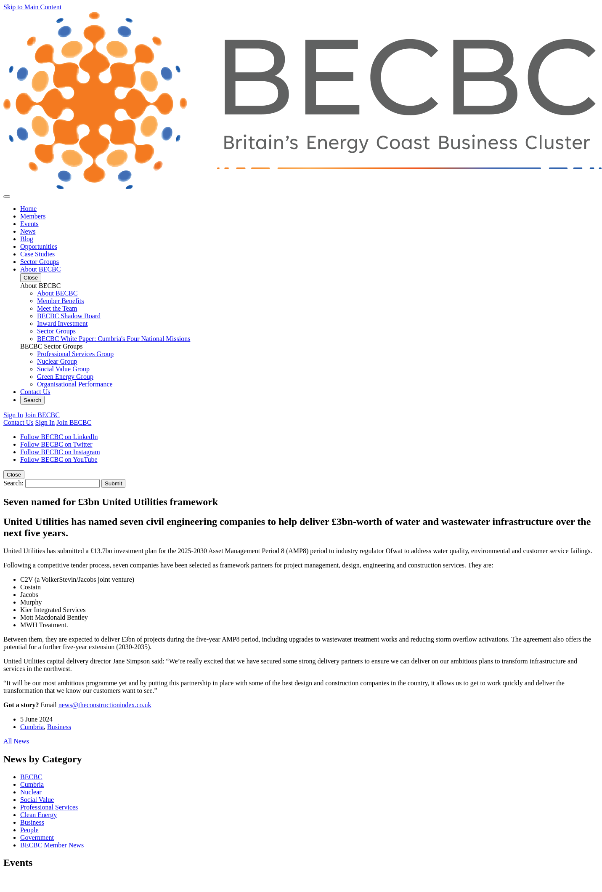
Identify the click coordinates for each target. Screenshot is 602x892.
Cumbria (32, 726)
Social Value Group (63, 369)
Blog (26, 238)
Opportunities (38, 246)
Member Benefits (60, 300)
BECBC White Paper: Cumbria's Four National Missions (113, 338)
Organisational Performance (75, 384)
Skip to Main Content (32, 7)
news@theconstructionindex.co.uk (104, 704)
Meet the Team (57, 308)
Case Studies (37, 254)
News (27, 231)
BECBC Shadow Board (69, 316)
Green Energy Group (65, 376)
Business (59, 726)
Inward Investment (62, 323)
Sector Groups (39, 261)
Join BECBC (42, 414)
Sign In (13, 414)
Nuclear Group (57, 361)
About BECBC (40, 269)
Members (32, 216)
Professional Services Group (75, 353)
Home (28, 208)
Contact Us (35, 391)
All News (16, 741)
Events (29, 223)
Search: (13, 483)
